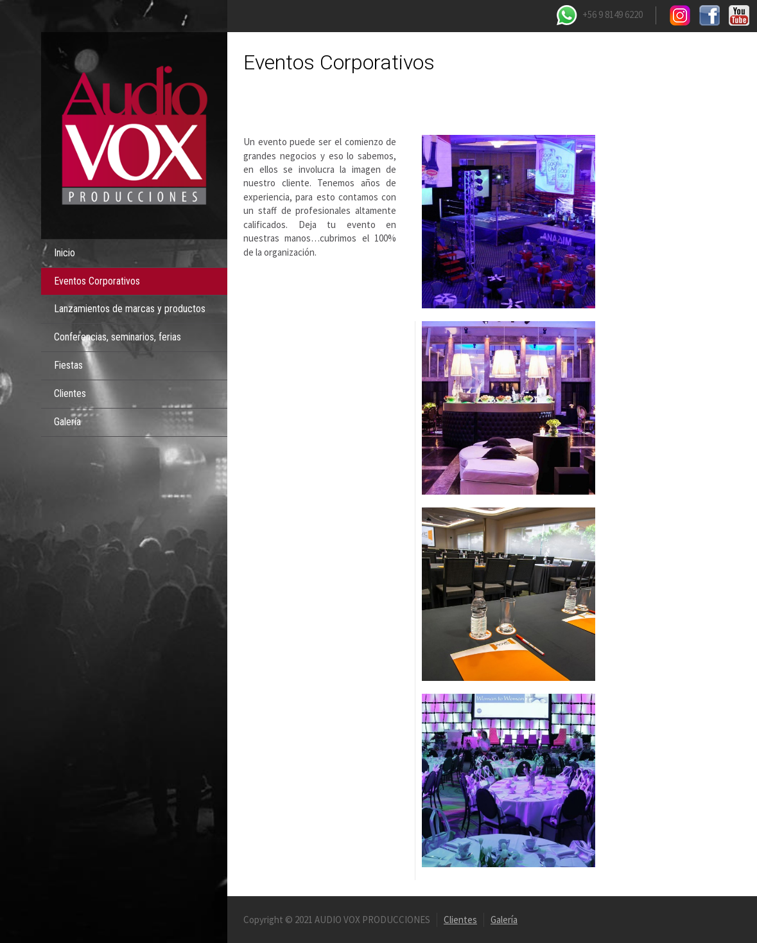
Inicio (64, 253)
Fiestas (68, 365)
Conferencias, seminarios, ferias (117, 337)
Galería (67, 422)
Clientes (70, 393)
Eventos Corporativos (97, 281)
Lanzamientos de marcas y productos (129, 309)
